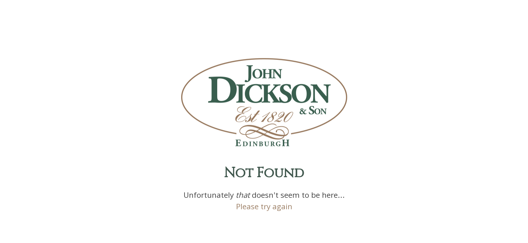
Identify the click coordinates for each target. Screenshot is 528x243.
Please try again (264, 208)
